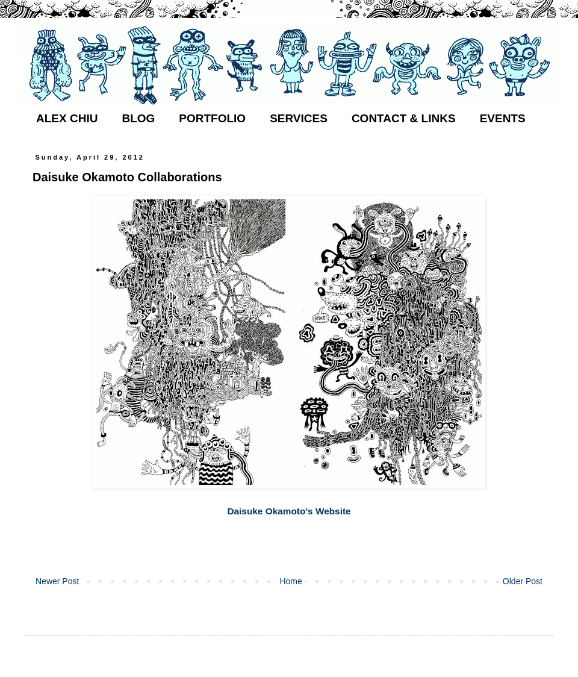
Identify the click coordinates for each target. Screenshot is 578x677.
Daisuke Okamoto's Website (288, 511)
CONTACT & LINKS (404, 118)
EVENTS (503, 118)
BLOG (138, 118)
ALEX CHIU (67, 118)
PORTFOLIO (212, 118)
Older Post (522, 581)
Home (290, 581)
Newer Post (57, 581)
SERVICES (299, 118)
